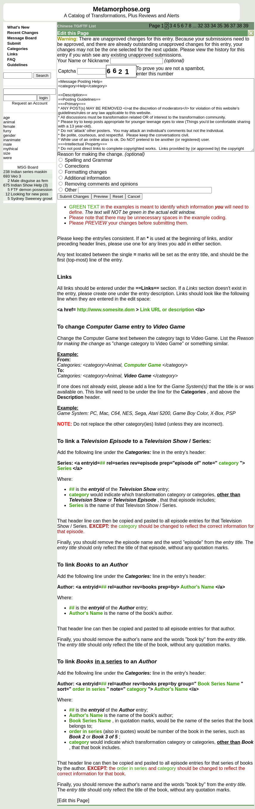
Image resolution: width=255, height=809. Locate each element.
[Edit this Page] (73, 800)
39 (245, 25)
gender (9, 135)
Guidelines (17, 65)
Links (12, 54)
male (7, 144)
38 (239, 25)
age (6, 117)
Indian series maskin (29, 171)
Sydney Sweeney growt (31, 198)
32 (200, 25)
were (7, 157)
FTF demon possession (31, 189)
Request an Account (29, 103)
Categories (17, 48)
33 (206, 25)
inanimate (12, 140)
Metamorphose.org (121, 9)
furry (7, 131)
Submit (14, 43)
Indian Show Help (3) (29, 185)
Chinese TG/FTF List (76, 26)
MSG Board (27, 167)
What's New (18, 27)
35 (220, 25)
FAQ (11, 59)
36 (226, 25)
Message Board (22, 38)
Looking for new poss (29, 194)
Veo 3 (16, 176)
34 (213, 25)
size (6, 153)
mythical (10, 149)
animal (9, 122)
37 (233, 25)
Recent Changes (22, 32)
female (9, 126)
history (222, 49)
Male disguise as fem (29, 180)
